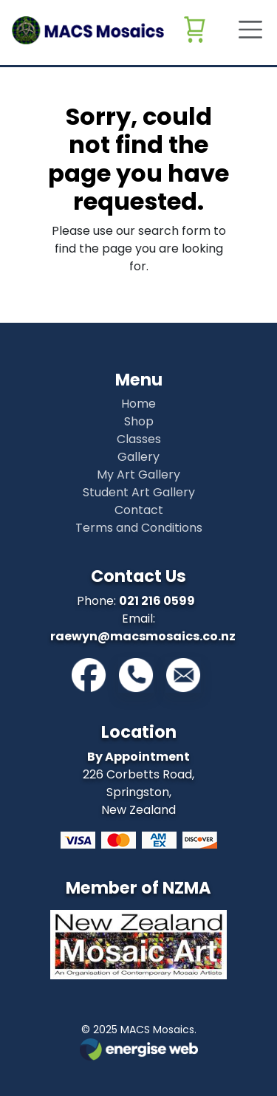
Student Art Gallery (139, 492)
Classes (139, 439)
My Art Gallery (138, 474)
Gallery (138, 456)
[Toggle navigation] (246, 29)
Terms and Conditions (138, 527)
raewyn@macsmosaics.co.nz (143, 636)
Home (138, 403)
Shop (139, 421)
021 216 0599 (157, 600)
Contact (138, 509)
